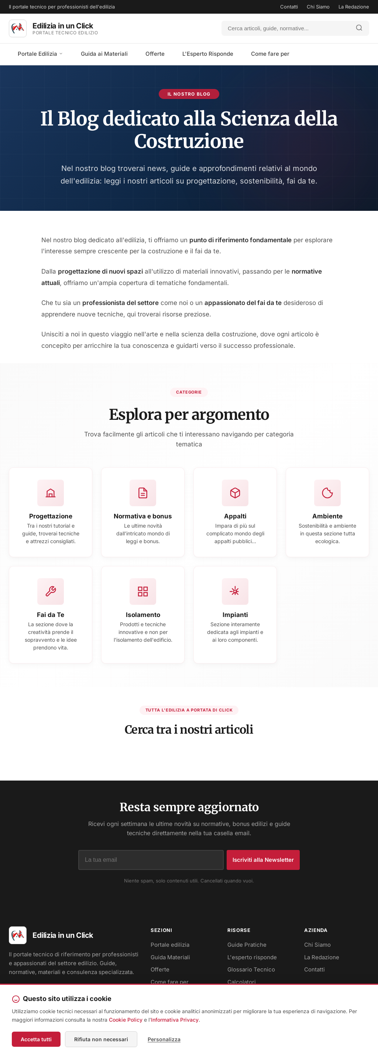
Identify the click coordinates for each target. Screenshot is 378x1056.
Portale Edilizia (40, 53)
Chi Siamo (318, 7)
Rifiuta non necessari (101, 1039)
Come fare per (270, 53)
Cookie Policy (125, 1019)
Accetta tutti (36, 1039)
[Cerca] (286, 28)
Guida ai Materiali (104, 53)
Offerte (155, 53)
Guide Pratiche (247, 944)
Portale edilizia (170, 944)
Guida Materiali (170, 957)
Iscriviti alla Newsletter (263, 859)
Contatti (289, 7)
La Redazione (354, 7)
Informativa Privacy (175, 1019)
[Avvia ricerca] (359, 28)
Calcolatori (241, 981)
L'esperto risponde (252, 957)
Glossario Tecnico (251, 969)
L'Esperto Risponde (207, 53)
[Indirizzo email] (151, 860)
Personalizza (164, 1039)
